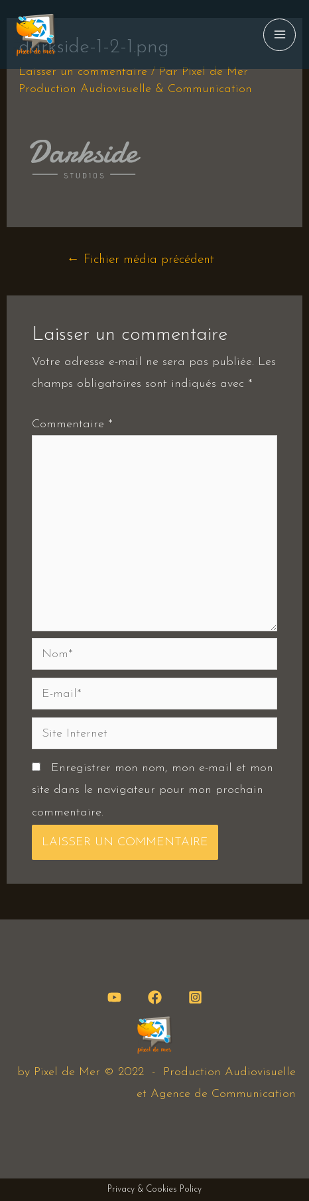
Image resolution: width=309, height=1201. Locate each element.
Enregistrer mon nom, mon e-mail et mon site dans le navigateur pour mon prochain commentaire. (152, 790)
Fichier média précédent (140, 260)
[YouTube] (114, 997)
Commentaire (72, 424)
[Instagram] (195, 997)
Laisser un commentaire (83, 72)
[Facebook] (155, 997)
